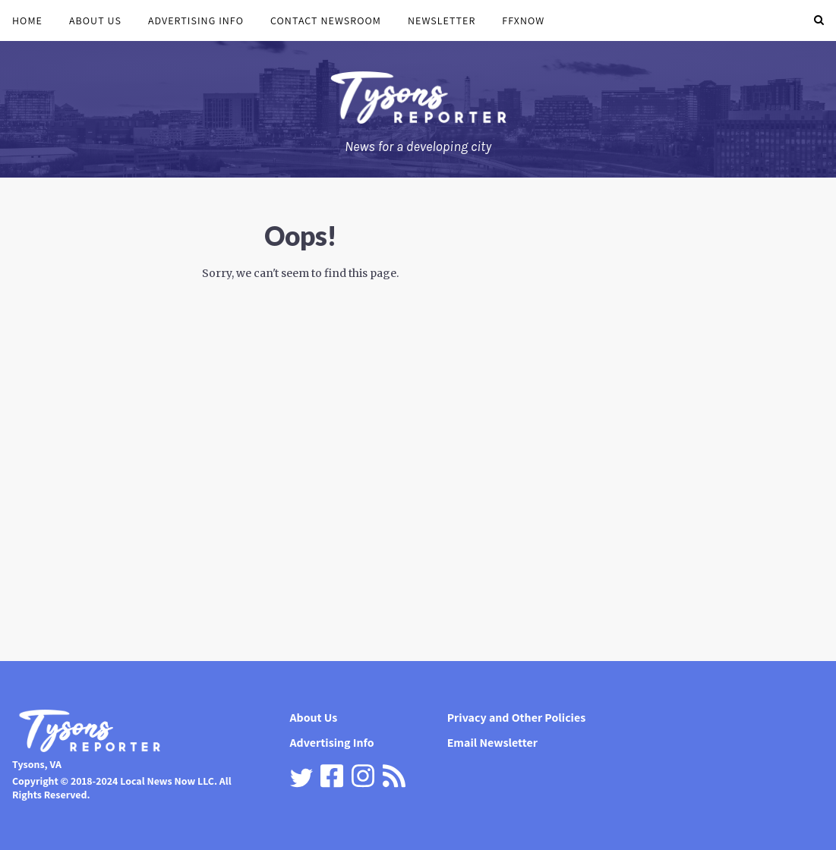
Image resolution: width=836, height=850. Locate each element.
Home (27, 20)
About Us (95, 20)
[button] (819, 20)
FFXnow (523, 20)
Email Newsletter (492, 743)
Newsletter (441, 20)
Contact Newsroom (325, 20)
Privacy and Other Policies (516, 718)
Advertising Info (196, 20)
